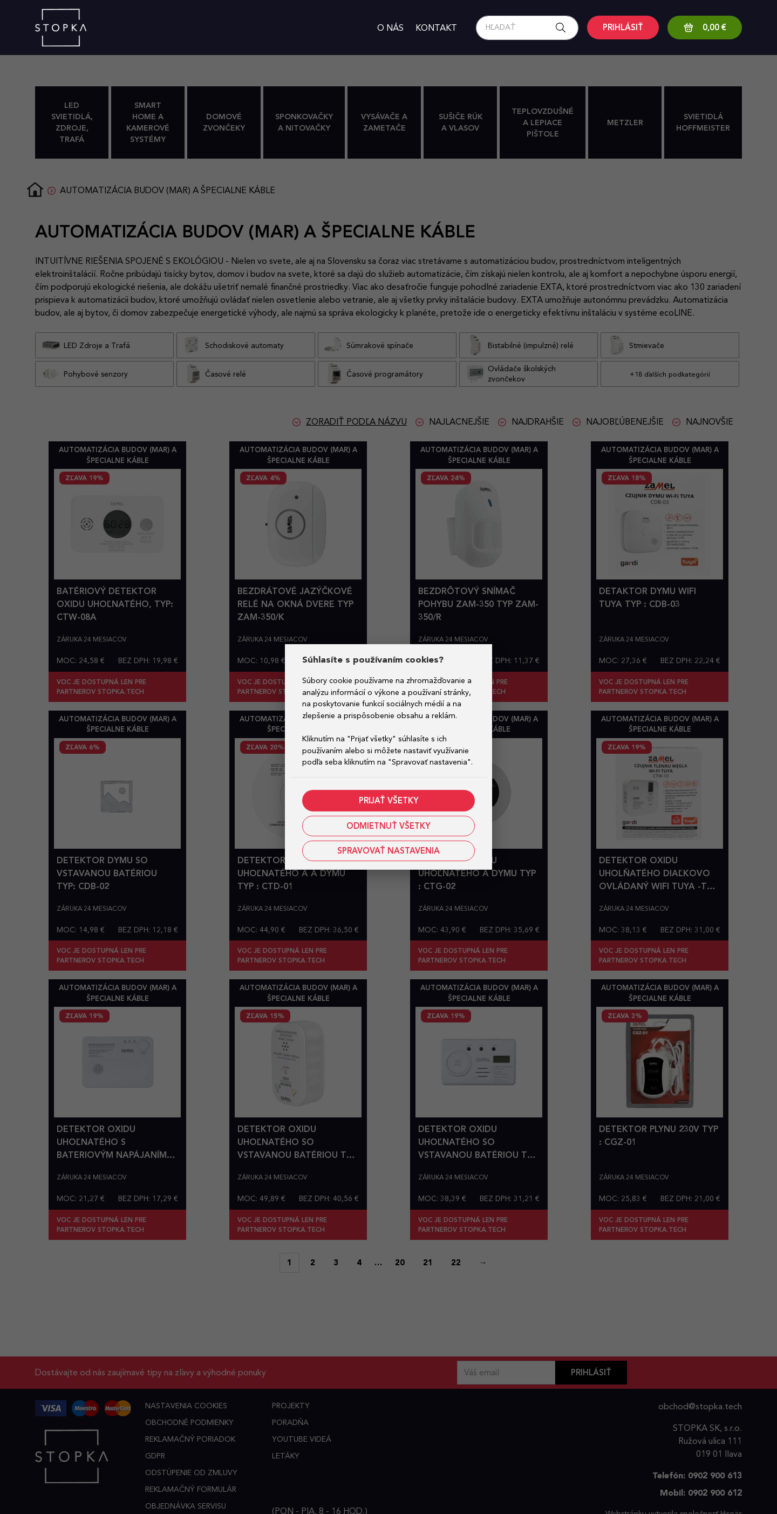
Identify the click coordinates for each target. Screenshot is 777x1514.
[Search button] (564, 28)
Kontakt (436, 28)
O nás (390, 28)
